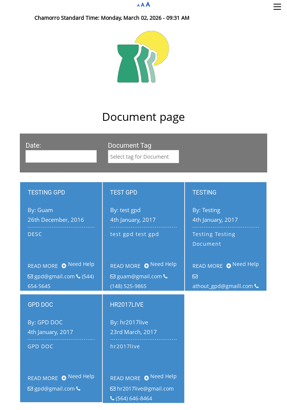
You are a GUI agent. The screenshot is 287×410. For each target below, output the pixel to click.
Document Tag (129, 145)
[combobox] (143, 156)
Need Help (81, 263)
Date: (33, 145)
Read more (47, 265)
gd (143, 156)
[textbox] (143, 156)
